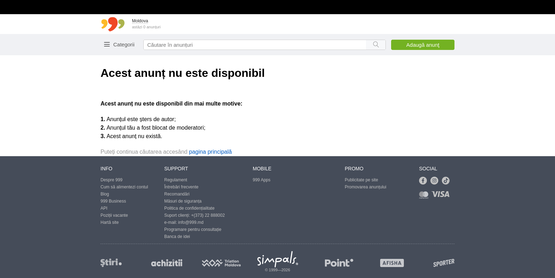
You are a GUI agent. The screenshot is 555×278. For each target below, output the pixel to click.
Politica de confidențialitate (189, 208)
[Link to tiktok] (447, 181)
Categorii (124, 44)
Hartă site (110, 222)
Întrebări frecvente (181, 187)
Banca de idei (177, 236)
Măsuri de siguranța (182, 201)
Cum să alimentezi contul (124, 187)
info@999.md (191, 222)
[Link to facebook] (424, 181)
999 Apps (261, 179)
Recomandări (176, 194)
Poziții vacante (114, 215)
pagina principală (210, 152)
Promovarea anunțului (365, 187)
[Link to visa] (442, 196)
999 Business (113, 201)
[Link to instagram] (436, 181)
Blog (105, 194)
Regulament (175, 179)
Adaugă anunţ (422, 45)
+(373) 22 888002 (208, 215)
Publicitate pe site (361, 179)
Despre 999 (111, 179)
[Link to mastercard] (425, 196)
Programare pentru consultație (192, 229)
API (104, 208)
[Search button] (375, 45)
